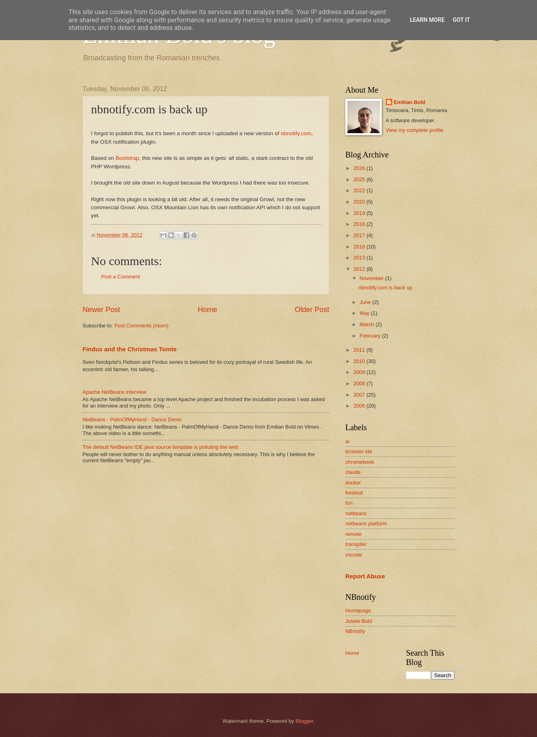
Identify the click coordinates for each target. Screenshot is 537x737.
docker (353, 483)
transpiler (356, 544)
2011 (359, 350)
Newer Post (101, 310)
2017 (359, 235)
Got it (461, 20)
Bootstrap (127, 158)
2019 (359, 213)
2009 (359, 372)
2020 (359, 202)
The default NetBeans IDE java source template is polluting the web (160, 447)
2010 (359, 361)
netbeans (356, 513)
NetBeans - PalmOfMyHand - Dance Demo (132, 419)
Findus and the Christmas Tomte (129, 349)
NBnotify (355, 631)
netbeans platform (366, 523)
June (365, 302)
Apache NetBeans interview (114, 392)
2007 (359, 395)
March (367, 324)
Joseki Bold (358, 621)
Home (207, 310)
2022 (359, 190)
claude (353, 472)
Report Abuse (365, 576)
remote (353, 534)
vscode (353, 555)
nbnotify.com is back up (385, 288)
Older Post (312, 310)
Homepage (358, 610)
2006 (359, 406)
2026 (359, 168)
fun (349, 503)
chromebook (359, 462)
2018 (359, 224)
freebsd (354, 493)
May (365, 313)
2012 (359, 269)
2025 (359, 179)
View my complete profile (415, 130)
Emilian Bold (409, 102)
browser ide (358, 451)
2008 (359, 383)
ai (347, 441)
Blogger (304, 721)
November (372, 278)
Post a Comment (120, 277)
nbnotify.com (296, 133)
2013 (359, 258)
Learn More (427, 20)
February (370, 336)
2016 (359, 247)
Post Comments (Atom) (141, 326)
